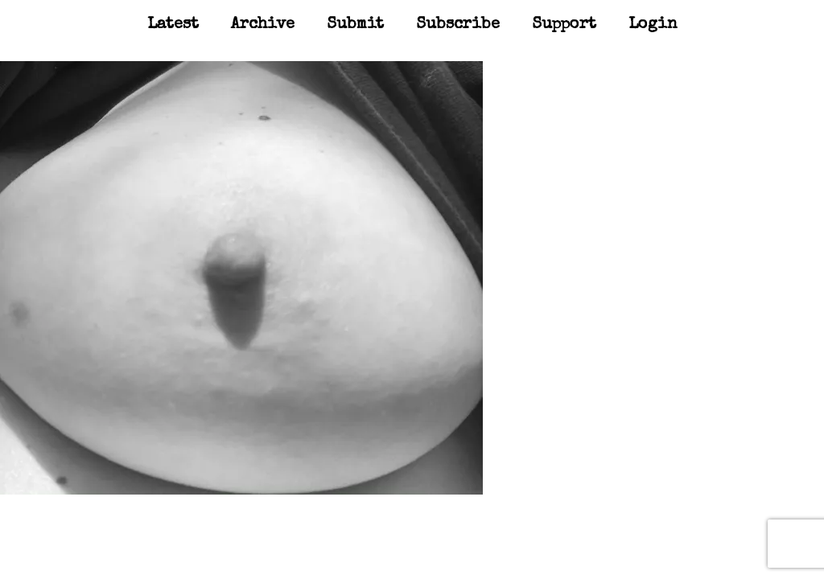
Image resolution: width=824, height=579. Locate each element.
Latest (173, 25)
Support (564, 25)
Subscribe (458, 25)
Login (653, 25)
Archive (263, 25)
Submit (355, 25)
